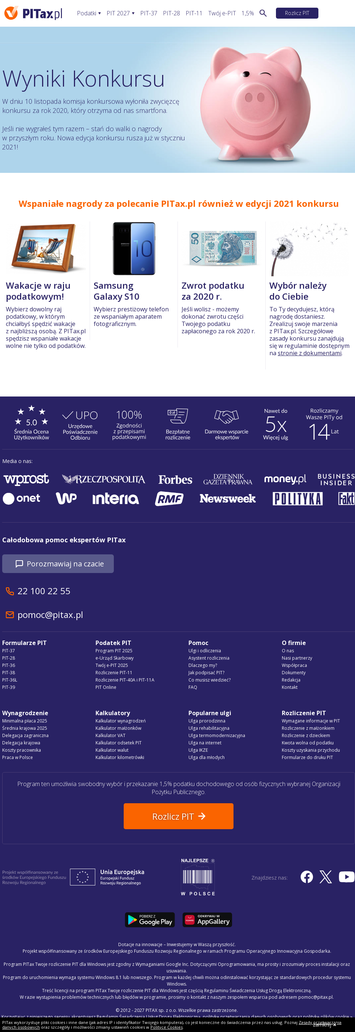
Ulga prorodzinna (206, 721)
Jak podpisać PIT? (206, 672)
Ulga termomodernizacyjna (216, 735)
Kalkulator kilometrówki (120, 757)
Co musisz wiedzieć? (209, 680)
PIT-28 (171, 13)
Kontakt (290, 687)
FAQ (192, 687)
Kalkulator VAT (111, 735)
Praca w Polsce (17, 757)
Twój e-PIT (222, 13)
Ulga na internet (204, 743)
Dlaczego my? (202, 665)
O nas (288, 651)
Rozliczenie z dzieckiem (306, 735)
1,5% (248, 13)
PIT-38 (8, 672)
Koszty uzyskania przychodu (311, 750)
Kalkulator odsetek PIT (119, 743)
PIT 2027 (118, 13)
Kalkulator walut (112, 750)
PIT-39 (8, 687)
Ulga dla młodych (206, 757)
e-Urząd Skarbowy (115, 658)
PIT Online (106, 687)
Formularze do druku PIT (307, 757)
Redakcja (291, 680)
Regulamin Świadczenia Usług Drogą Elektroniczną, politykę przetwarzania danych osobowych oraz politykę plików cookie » (224, 1017)
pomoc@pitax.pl (50, 614)
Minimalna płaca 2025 (24, 721)
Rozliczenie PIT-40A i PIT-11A (125, 680)
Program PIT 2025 (114, 651)
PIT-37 (148, 13)
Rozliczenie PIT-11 (114, 672)
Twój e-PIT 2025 (112, 665)
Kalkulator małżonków (118, 728)
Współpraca (294, 665)
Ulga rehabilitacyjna (208, 728)
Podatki (86, 13)
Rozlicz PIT (297, 13)
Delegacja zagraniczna (25, 735)
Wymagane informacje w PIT (311, 721)
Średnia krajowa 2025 (24, 728)
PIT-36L (9, 680)
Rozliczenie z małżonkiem (308, 728)
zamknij (325, 1024)
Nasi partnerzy (297, 658)
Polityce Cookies (166, 1027)
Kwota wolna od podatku (308, 743)
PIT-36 (8, 665)
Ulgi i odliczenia (204, 651)
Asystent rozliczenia (208, 658)
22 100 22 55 (44, 591)
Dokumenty (294, 672)
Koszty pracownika (21, 750)
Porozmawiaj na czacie (65, 564)
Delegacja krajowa (21, 743)
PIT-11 (194, 13)
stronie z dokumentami (309, 353)
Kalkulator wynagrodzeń (121, 721)
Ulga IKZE (198, 750)
